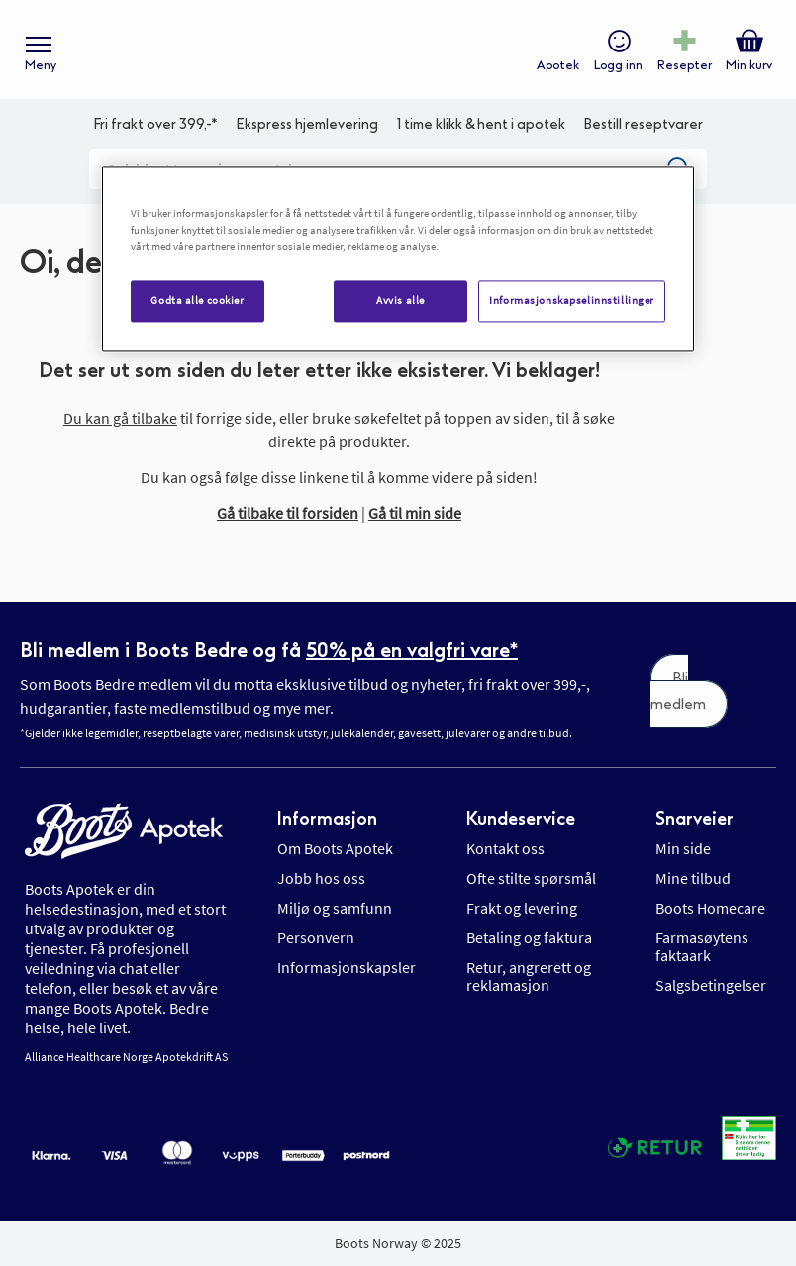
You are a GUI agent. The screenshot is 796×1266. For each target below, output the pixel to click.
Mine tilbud (693, 878)
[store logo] (388, 50)
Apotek (558, 65)
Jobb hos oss (321, 878)
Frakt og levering (521, 908)
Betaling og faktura (529, 937)
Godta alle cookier (197, 300)
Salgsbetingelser (710, 985)
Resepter (684, 65)
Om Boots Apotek (335, 848)
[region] (398, 258)
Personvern (315, 937)
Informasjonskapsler (346, 967)
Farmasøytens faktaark (701, 946)
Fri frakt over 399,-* (155, 124)
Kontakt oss (505, 848)
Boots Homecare (710, 908)
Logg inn (618, 65)
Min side (683, 848)
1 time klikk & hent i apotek (481, 124)
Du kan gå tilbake (120, 418)
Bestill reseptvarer (643, 124)
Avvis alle (400, 300)
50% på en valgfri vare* (412, 650)
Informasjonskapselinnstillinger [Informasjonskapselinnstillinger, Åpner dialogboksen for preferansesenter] (571, 300)
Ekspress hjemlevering (307, 124)
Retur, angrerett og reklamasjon (528, 976)
